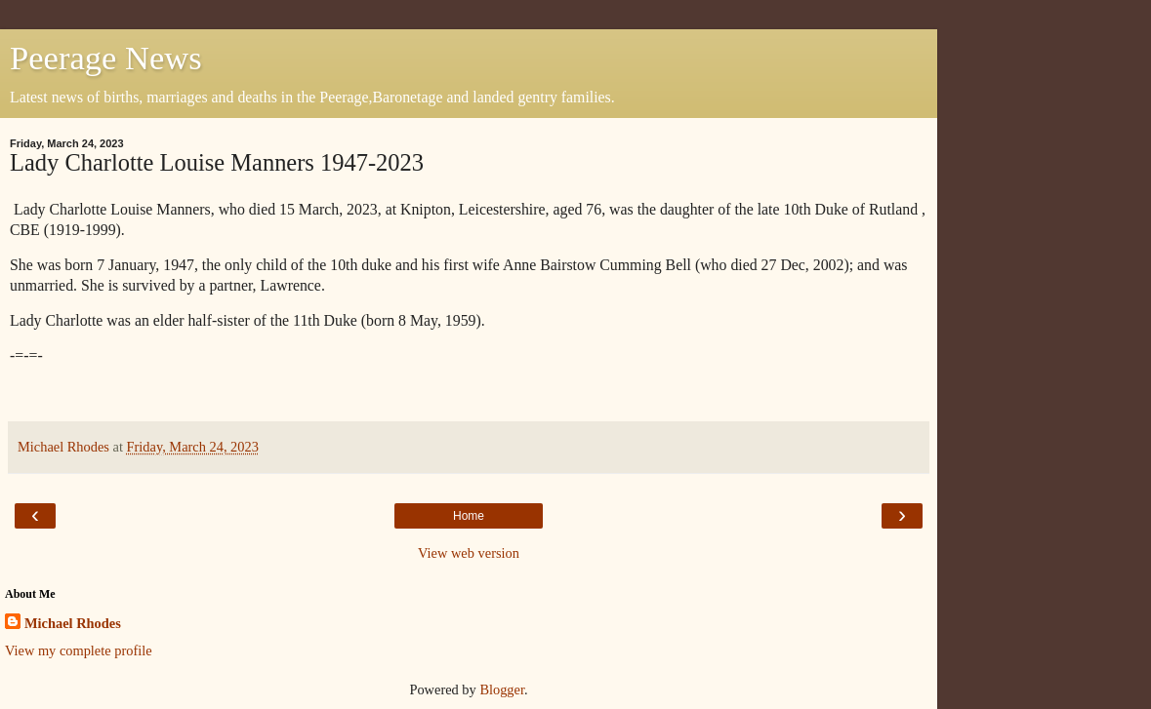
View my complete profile (78, 650)
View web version (468, 553)
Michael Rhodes (72, 623)
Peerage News (106, 57)
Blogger (501, 689)
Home (468, 516)
